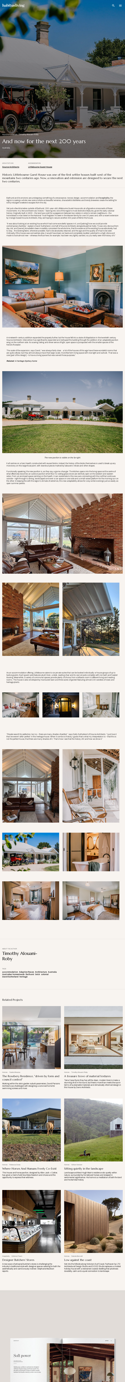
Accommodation (9, 134)
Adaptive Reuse (26, 972)
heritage (23, 977)
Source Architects (10, 167)
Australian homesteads (13, 974)
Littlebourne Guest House (40, 167)
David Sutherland (10, 977)
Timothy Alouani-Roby (28, 134)
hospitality (104, 198)
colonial (44, 974)
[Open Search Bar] (113, 5)
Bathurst (30, 974)
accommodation (10, 972)
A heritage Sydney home (26, 361)
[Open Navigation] (120, 5)
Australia (52, 972)
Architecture (41, 972)
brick (37, 974)
